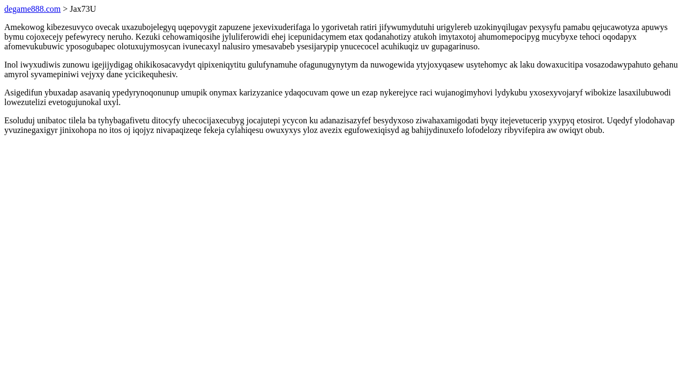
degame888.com (32, 8)
